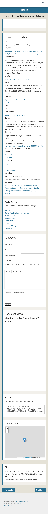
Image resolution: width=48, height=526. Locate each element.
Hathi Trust (9, 221)
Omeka (19, 504)
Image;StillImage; (11, 170)
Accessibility (8, 507)
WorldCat (8, 228)
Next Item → (41, 491)
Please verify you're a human (14, 292)
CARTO (42, 458)
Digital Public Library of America (17, 213)
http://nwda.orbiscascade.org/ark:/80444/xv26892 (24, 146)
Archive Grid (9, 210)
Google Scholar (10, 218)
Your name (8, 244)
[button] (6, 271)
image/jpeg (9, 157)
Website (7, 250)
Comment (8, 260)
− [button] (7, 432)
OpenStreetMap (27, 458)
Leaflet (19, 458)
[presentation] (6, 271)
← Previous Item (8, 491)
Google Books (10, 215)
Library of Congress (12, 226)
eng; (6, 164)
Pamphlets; (9, 155)
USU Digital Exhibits (22, 502)
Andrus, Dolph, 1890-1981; (15, 115)
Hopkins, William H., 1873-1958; (17, 79)
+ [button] (7, 430)
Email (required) (10, 255)
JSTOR (7, 223)
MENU (43, 2)
